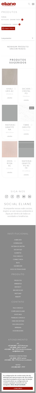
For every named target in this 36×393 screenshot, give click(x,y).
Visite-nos (18, 314)
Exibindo (3, 17)
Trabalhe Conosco (18, 317)
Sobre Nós (18, 240)
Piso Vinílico (18, 256)
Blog (18, 262)
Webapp (18, 297)
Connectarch (18, 259)
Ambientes (18, 283)
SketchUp (18, 293)
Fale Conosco (18, 308)
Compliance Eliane (18, 311)
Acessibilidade (18, 331)
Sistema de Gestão (18, 246)
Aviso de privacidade (18, 269)
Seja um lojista (18, 324)
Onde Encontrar (18, 321)
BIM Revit (18, 287)
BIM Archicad (18, 290)
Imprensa (18, 327)
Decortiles (18, 249)
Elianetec (18, 253)
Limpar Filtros (9, 28)
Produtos (18, 280)
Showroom (18, 266)
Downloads (18, 243)
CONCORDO (18, 388)
